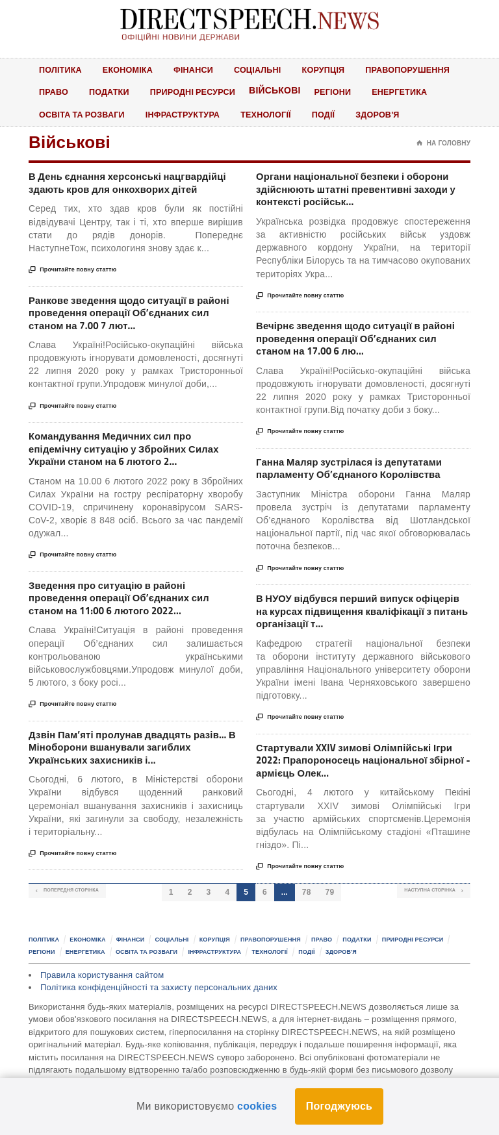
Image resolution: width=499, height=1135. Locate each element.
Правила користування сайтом (102, 989)
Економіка (130, 69)
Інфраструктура (186, 115)
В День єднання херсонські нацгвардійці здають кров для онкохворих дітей (135, 185)
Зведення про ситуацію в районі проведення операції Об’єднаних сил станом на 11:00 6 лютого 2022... (126, 607)
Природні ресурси (196, 92)
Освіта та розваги (83, 115)
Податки (110, 92)
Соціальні (262, 69)
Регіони (339, 92)
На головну (443, 144)
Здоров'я (386, 115)
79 (331, 905)
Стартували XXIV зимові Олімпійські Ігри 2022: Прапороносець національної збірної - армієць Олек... (362, 772)
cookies (257, 1106)
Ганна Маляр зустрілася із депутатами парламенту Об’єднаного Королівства (356, 475)
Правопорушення (416, 69)
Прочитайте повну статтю (72, 273)
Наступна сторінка (415, 905)
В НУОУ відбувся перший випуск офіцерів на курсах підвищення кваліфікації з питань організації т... (349, 620)
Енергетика (406, 92)
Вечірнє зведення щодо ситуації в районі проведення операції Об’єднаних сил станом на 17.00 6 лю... (361, 344)
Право (54, 92)
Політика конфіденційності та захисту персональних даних (158, 1001)
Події (331, 115)
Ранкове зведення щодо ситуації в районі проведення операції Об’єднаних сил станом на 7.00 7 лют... (134, 317)
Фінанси (197, 69)
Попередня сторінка (87, 905)
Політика (61, 69)
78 (308, 905)
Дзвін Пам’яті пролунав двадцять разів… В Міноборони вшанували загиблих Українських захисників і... (136, 759)
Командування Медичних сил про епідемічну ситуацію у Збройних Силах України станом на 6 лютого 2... (132, 455)
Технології (272, 115)
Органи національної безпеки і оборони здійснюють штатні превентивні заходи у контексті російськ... (360, 192)
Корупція (330, 69)
